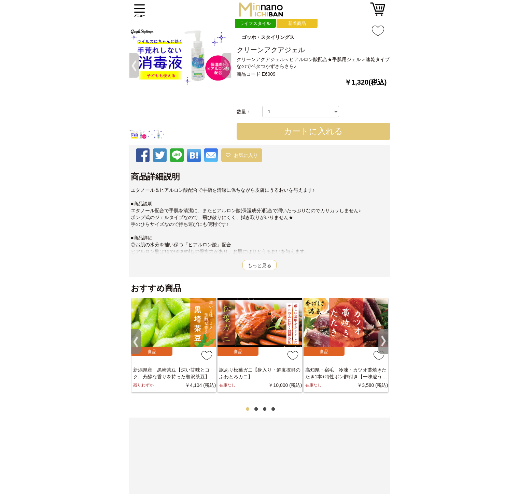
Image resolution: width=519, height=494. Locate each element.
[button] (136, 39)
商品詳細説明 (155, 176)
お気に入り (246, 155)
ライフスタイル (255, 23)
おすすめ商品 (156, 288)
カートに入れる (313, 131)
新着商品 (297, 23)
